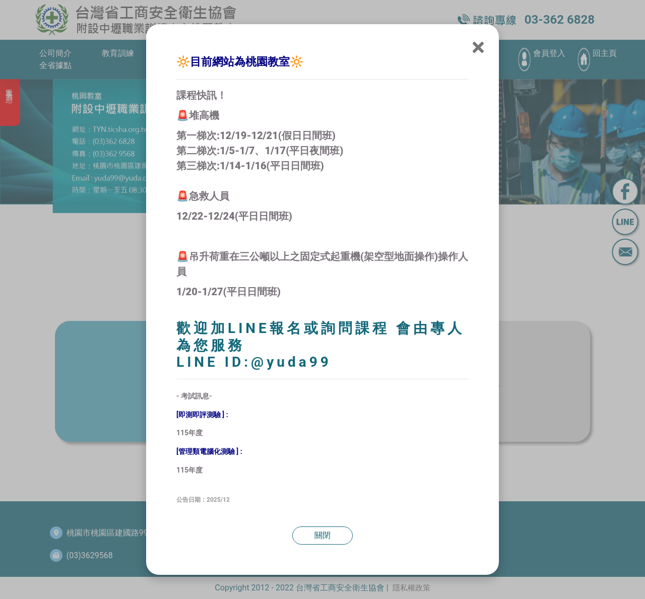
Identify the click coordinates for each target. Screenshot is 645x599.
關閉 (322, 535)
